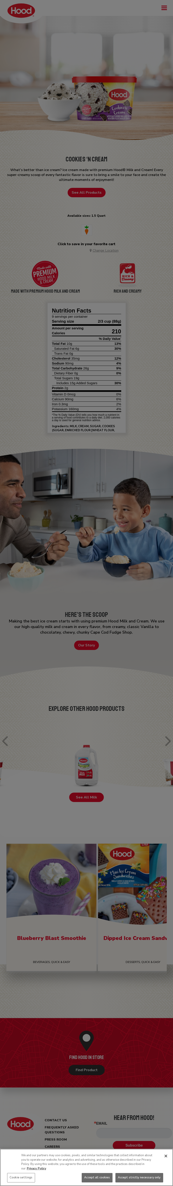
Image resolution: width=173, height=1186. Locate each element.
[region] (86, 1167)
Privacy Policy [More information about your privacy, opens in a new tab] (36, 1169)
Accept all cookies (97, 1177)
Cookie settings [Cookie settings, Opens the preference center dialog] (21, 1177)
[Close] (166, 1156)
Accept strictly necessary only (139, 1177)
